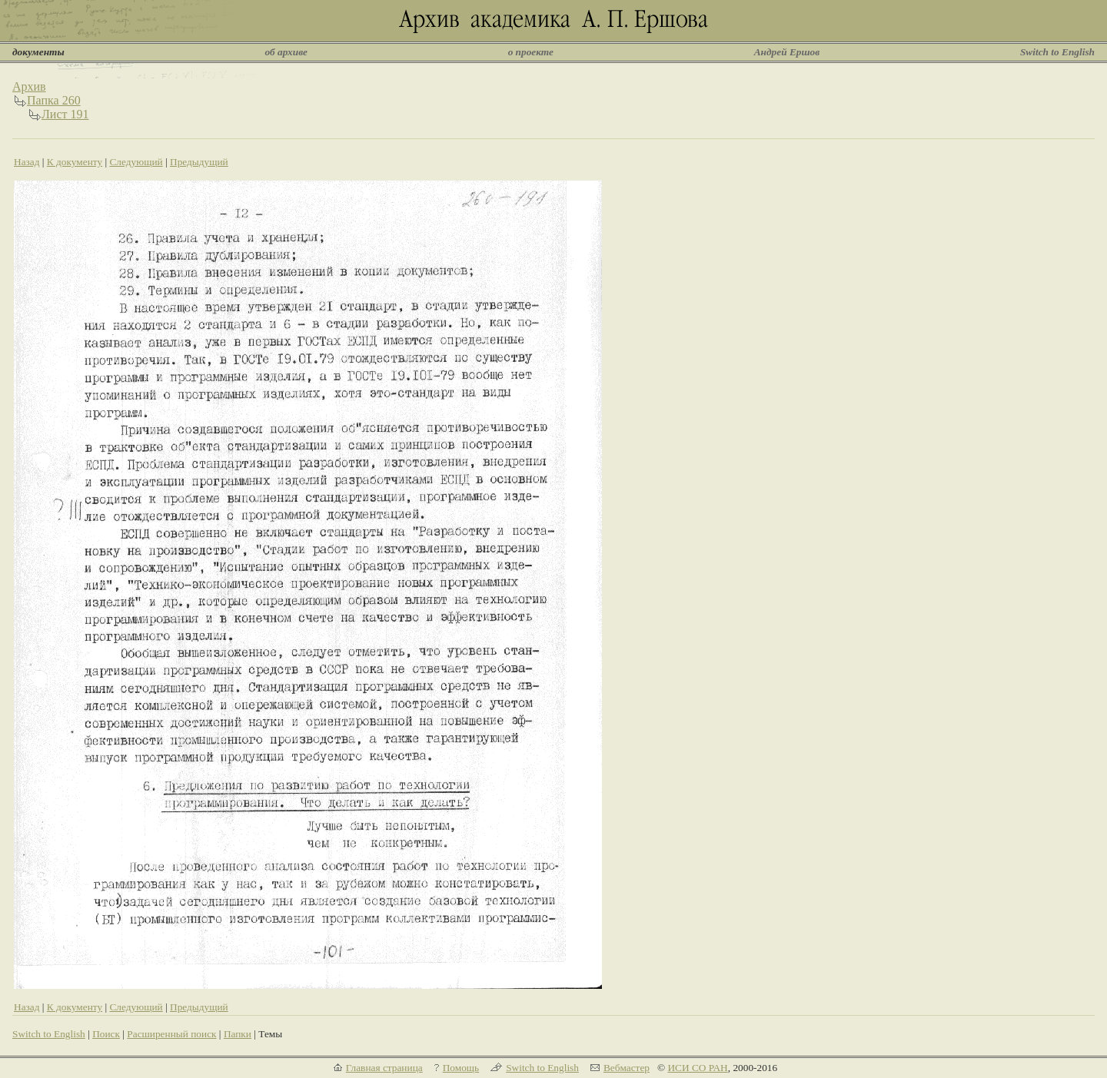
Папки (237, 1034)
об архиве (286, 52)
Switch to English (1057, 52)
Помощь (461, 1067)
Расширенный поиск (171, 1034)
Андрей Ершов (787, 52)
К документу (74, 162)
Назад (27, 162)
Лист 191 (65, 114)
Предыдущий (199, 162)
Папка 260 (54, 100)
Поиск (106, 1034)
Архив (29, 86)
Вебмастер (626, 1067)
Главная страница (384, 1067)
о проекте (531, 52)
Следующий (135, 162)
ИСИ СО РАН (697, 1067)
